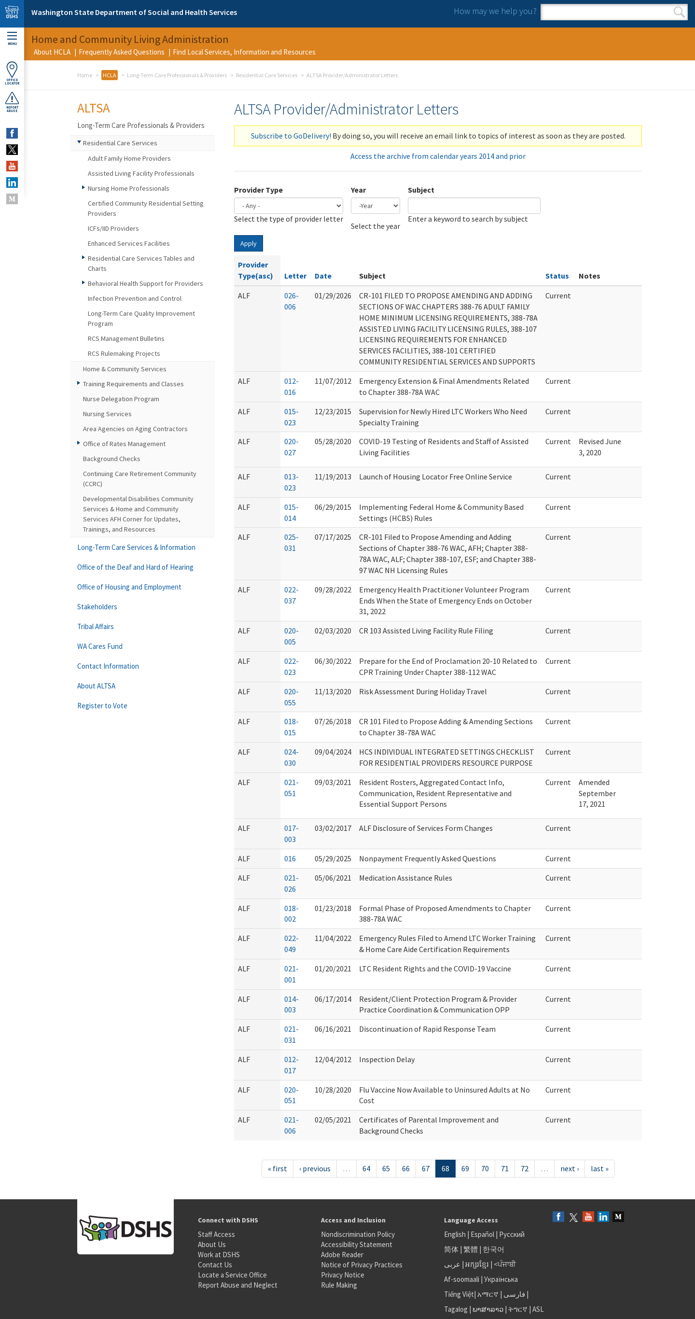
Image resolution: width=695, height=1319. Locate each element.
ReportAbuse (12, 102)
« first (277, 1168)
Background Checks (111, 458)
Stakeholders (97, 606)
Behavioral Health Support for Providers (145, 283)
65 (386, 1168)
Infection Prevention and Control (134, 298)
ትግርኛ (518, 1309)
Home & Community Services (125, 369)
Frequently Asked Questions (122, 51)
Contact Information (108, 666)
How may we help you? (495, 11)
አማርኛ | (489, 1294)
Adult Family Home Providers (129, 158)
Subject (421, 190)
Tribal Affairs (95, 626)
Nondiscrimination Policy (358, 1234)
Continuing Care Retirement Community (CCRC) (139, 478)
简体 (451, 1249)
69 (465, 1168)
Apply (248, 243)
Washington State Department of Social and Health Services (134, 12)
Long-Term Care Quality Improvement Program (141, 318)
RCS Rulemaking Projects (124, 353)
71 (505, 1168)
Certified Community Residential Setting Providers (146, 208)
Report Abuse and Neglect (238, 1285)
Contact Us (215, 1264)
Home (84, 75)
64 (366, 1168)
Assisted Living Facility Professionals (141, 173)
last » (600, 1168)
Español (482, 1234)
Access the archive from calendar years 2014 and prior (438, 156)
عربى (452, 1264)
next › (569, 1168)
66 (406, 1168)
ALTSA (93, 107)
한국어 (493, 1249)
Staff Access (216, 1234)
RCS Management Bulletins (126, 338)
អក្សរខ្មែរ (477, 1264)
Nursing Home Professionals (128, 188)
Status (557, 276)
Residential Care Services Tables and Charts (141, 263)
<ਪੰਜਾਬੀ (505, 1264)
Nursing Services (107, 413)
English (455, 1234)
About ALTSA (96, 685)
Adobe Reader (342, 1254)
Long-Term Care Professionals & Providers (177, 75)
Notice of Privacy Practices (362, 1264)
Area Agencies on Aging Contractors (135, 428)
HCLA (109, 75)
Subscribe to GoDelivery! (291, 135)
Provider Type (258, 190)
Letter (295, 276)
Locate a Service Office (232, 1274)
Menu (12, 39)
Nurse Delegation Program (121, 398)
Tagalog (456, 1309)
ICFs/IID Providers (113, 228)
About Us (212, 1244)
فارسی (513, 1294)
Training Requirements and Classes (133, 383)
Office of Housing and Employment (129, 586)
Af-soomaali (461, 1279)
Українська (501, 1279)
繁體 (471, 1249)
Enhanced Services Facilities (129, 243)
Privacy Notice (342, 1274)
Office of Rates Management (124, 443)
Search (679, 12)
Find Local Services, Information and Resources (244, 51)
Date (323, 276)
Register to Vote (102, 705)
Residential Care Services (266, 75)
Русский (512, 1234)
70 (485, 1168)
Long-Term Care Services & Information (136, 547)
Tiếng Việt (459, 1294)
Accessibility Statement (356, 1244)
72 (524, 1168)
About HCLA (52, 51)
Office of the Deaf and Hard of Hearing (135, 567)
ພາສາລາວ (488, 1309)
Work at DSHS (219, 1254)
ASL (538, 1309)
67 (426, 1168)
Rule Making (339, 1285)
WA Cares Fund (100, 646)
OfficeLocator (12, 73)
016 (290, 858)
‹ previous (315, 1168)
